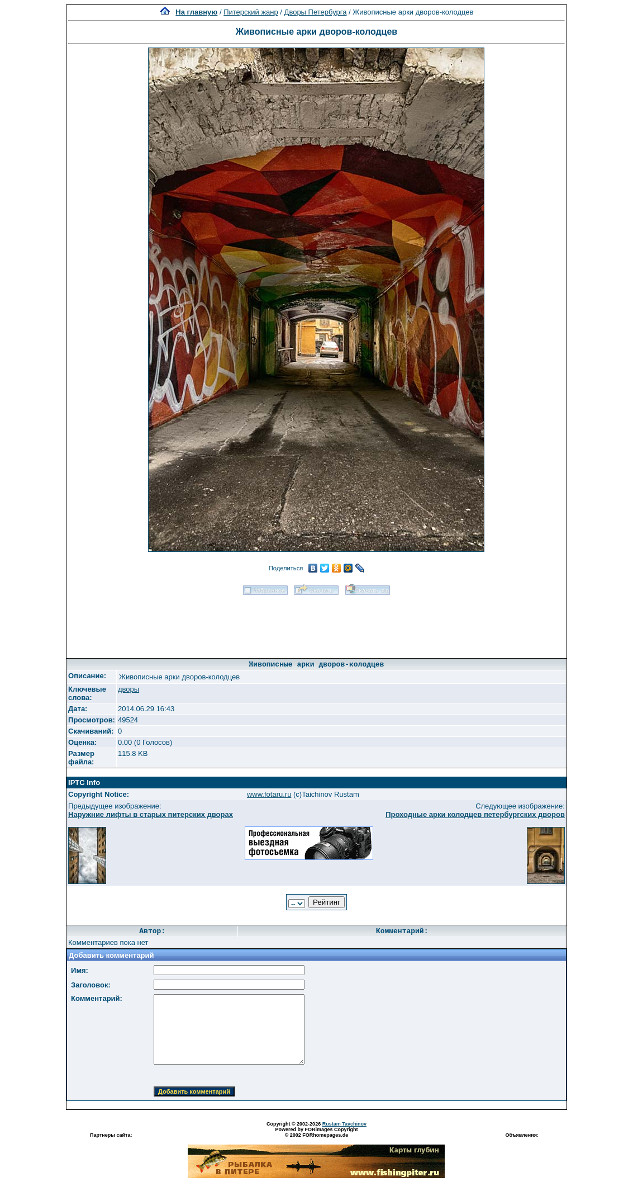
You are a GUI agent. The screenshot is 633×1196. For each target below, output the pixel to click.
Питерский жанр (250, 12)
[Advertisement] (316, 623)
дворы (128, 689)
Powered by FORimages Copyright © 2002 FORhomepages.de (316, 1132)
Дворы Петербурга (315, 12)
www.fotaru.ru (269, 794)
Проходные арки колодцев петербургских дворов (475, 814)
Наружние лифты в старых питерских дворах (150, 814)
